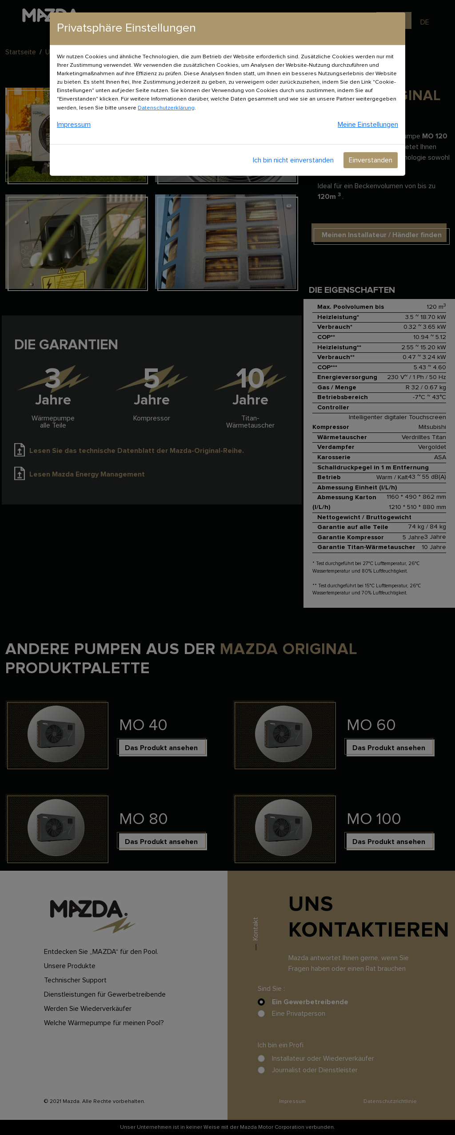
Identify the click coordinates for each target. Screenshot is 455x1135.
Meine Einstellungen (368, 124)
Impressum (74, 124)
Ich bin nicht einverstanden (293, 160)
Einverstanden (370, 160)
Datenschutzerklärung (166, 108)
